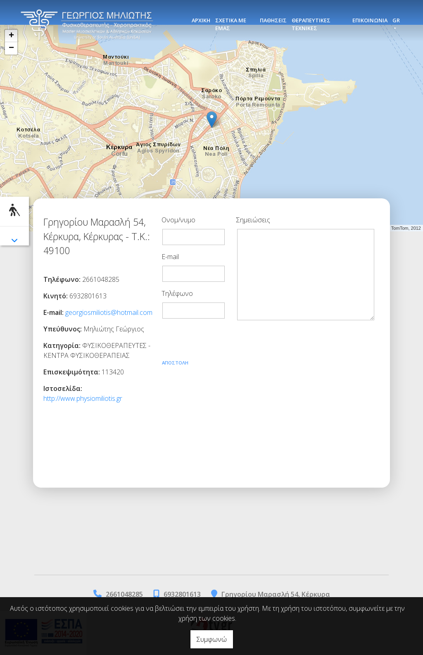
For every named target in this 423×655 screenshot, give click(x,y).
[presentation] (224, 341)
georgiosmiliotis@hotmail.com (108, 312)
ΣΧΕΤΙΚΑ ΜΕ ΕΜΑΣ (230, 24)
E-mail (170, 256)
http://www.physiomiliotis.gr (82, 398)
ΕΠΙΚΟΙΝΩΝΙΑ (369, 20)
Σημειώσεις (253, 219)
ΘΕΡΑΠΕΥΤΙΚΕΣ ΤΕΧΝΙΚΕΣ (311, 24)
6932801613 (182, 594)
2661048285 (124, 594)
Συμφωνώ (212, 639)
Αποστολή (175, 363)
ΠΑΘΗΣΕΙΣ (273, 20)
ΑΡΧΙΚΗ (201, 20)
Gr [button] (396, 20)
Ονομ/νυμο (178, 219)
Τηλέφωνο (177, 293)
